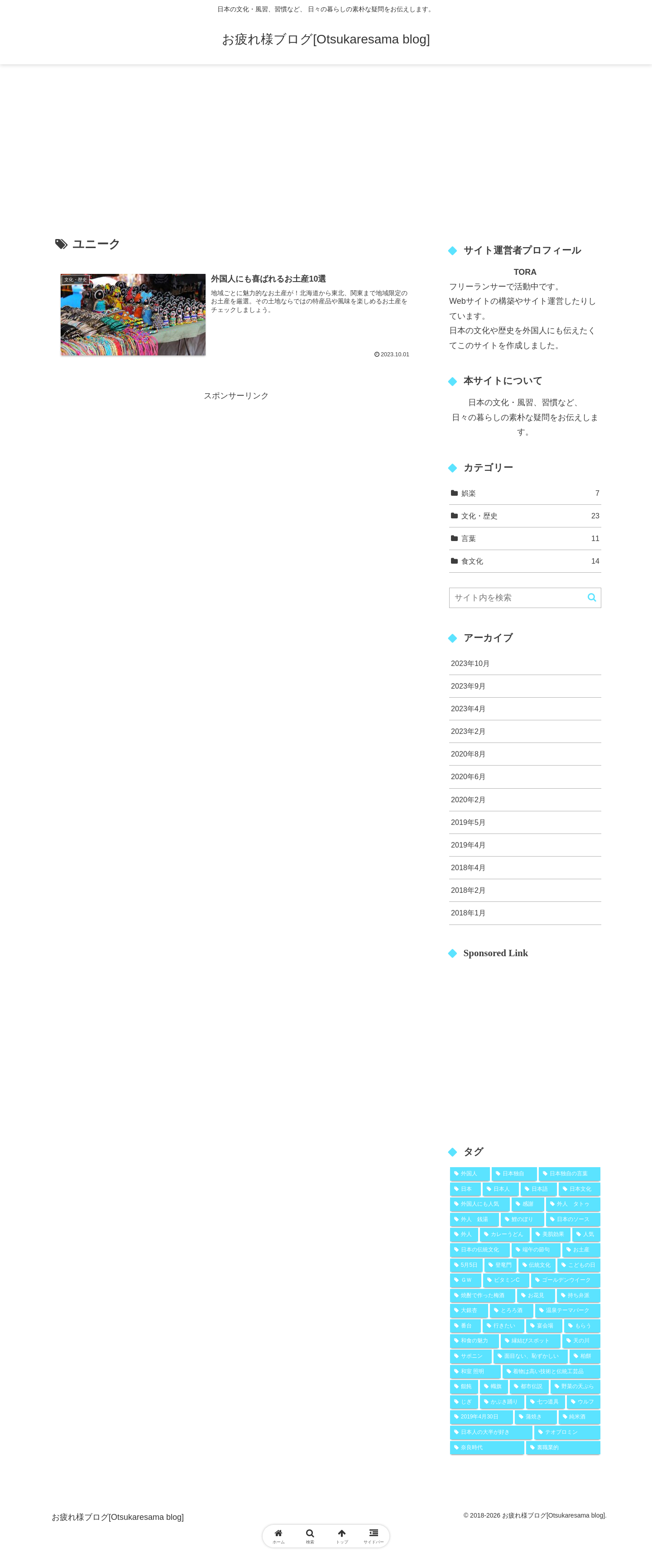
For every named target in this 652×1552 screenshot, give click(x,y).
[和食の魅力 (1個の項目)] (474, 1341)
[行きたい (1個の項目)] (503, 1326)
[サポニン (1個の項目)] (471, 1356)
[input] (525, 598)
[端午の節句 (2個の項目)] (536, 1250)
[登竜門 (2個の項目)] (500, 1265)
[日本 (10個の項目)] (465, 1189)
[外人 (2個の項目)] (464, 1234)
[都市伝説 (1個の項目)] (529, 1387)
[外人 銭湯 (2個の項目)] (474, 1219)
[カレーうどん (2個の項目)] (505, 1234)
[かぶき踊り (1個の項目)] (502, 1402)
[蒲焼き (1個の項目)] (535, 1417)
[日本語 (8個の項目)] (539, 1189)
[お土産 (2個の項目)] (581, 1250)
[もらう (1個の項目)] (582, 1326)
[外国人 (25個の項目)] (470, 1174)
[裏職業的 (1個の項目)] (563, 1448)
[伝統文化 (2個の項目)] (537, 1265)
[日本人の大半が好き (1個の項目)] (491, 1432)
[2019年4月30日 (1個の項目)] (481, 1417)
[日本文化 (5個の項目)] (579, 1189)
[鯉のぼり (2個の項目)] (522, 1219)
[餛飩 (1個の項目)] (464, 1387)
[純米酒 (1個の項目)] (579, 1417)
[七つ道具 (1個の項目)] (545, 1402)
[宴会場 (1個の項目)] (544, 1326)
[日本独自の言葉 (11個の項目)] (569, 1174)
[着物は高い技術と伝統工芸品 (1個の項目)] (551, 1372)
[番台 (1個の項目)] (465, 1326)
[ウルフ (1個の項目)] (583, 1402)
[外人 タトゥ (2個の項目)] (573, 1204)
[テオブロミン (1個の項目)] (567, 1432)
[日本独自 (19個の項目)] (514, 1174)
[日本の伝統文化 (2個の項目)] (480, 1250)
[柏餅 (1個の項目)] (585, 1356)
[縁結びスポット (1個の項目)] (531, 1341)
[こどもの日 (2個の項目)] (578, 1265)
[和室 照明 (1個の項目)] (475, 1372)
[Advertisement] (326, 138)
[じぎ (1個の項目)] (464, 1402)
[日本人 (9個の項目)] (501, 1189)
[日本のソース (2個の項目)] (573, 1219)
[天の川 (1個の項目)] (581, 1341)
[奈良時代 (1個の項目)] (487, 1448)
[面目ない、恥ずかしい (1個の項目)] (531, 1356)
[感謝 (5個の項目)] (528, 1204)
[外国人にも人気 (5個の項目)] (480, 1204)
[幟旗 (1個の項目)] (494, 1387)
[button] (592, 597)
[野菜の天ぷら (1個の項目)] (575, 1387)
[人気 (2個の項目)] (586, 1234)
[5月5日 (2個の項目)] (466, 1265)
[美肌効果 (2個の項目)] (551, 1234)
